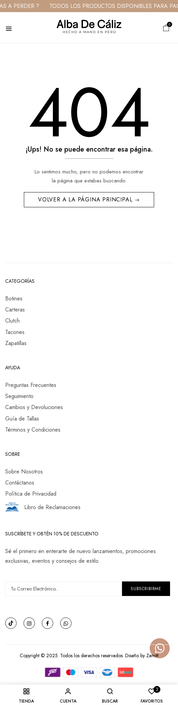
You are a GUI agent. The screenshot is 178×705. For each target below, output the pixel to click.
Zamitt (152, 655)
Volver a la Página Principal (86, 200)
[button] (166, 27)
